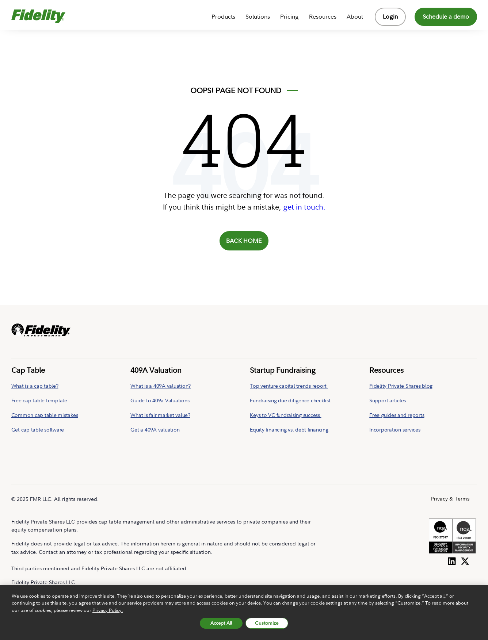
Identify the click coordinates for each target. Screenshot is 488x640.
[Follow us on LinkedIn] (451, 560)
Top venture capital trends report (289, 385)
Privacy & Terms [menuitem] (450, 498)
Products (223, 16)
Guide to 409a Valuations (159, 400)
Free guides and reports (396, 414)
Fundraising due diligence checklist (291, 400)
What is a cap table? (34, 385)
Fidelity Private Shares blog (400, 385)
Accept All (221, 625)
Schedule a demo (446, 16)
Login (390, 16)
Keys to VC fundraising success (285, 414)
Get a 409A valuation (154, 429)
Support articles (387, 400)
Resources (322, 16)
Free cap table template (39, 400)
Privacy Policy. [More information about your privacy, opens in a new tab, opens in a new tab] (107, 612)
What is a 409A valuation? (160, 385)
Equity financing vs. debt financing (289, 429)
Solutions (257, 16)
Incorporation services (394, 429)
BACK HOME (244, 241)
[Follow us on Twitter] (465, 560)
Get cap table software (38, 429)
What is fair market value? (160, 414)
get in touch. (304, 207)
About (355, 16)
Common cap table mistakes (44, 414)
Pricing (289, 16)
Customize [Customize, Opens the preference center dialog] (266, 625)
